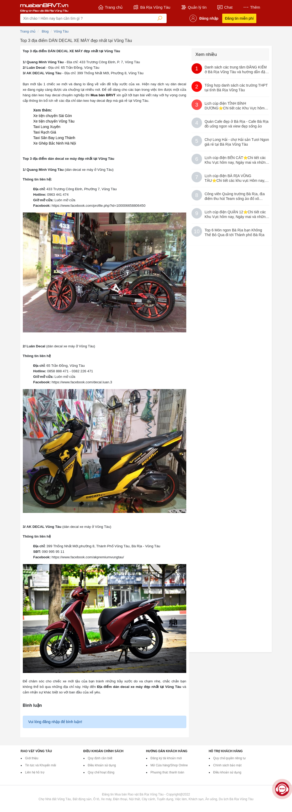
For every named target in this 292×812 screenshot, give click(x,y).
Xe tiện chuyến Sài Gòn (52, 116)
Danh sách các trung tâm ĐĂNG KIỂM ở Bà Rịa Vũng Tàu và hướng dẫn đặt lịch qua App (236, 69)
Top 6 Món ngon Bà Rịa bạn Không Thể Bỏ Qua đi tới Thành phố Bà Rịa (234, 232)
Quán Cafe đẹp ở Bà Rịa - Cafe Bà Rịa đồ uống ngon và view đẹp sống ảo (237, 123)
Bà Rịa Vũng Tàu (151, 7)
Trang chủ (110, 7)
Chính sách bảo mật (227, 765)
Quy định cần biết (100, 758)
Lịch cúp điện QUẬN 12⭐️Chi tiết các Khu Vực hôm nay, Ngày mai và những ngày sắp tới (236, 214)
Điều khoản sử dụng (102, 765)
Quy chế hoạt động (101, 772)
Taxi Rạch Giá (44, 132)
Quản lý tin (193, 7)
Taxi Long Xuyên (47, 127)
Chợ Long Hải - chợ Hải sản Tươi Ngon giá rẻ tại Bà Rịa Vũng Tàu (237, 141)
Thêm (251, 7)
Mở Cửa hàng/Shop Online (169, 765)
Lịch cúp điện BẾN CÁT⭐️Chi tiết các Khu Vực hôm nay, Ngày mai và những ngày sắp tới (236, 160)
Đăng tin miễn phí (239, 18)
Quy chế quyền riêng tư (229, 758)
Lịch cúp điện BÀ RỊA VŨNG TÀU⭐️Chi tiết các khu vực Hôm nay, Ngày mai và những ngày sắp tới (235, 178)
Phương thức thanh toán (167, 772)
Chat (224, 7)
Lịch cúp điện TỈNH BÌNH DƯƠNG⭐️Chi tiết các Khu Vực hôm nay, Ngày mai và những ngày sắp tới (235, 105)
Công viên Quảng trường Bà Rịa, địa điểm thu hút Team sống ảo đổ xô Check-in (235, 196)
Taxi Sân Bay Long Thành (54, 138)
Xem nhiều (206, 54)
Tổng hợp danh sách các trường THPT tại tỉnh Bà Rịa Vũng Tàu (236, 87)
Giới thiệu (31, 758)
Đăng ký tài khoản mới (166, 758)
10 (197, 231)
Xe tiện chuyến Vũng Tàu (54, 121)
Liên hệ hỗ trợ (34, 772)
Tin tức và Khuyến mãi (40, 765)
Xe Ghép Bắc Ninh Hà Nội (54, 143)
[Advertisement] (231, 287)
